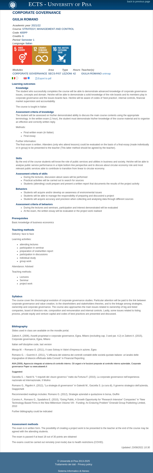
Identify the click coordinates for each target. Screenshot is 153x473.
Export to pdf (43, 78)
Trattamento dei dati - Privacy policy (73, 464)
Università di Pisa (69, 461)
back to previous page (138, 1)
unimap (106, 73)
